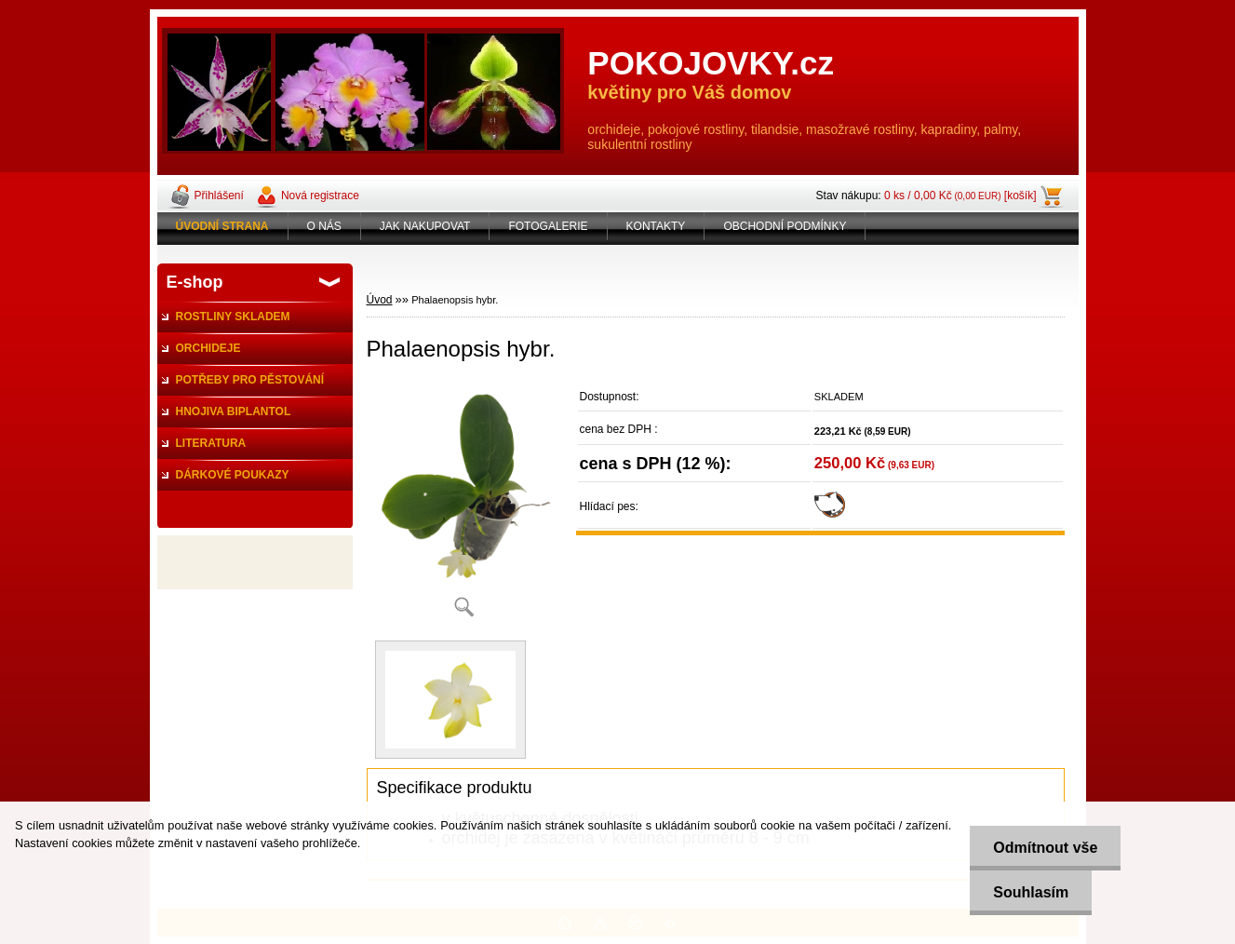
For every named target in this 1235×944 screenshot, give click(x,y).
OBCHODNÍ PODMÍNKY (784, 226)
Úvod (380, 299)
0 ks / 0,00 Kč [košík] (960, 195)
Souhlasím (1030, 892)
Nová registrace (320, 195)
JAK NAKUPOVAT (425, 226)
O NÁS (324, 226)
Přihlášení (219, 195)
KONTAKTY (656, 226)
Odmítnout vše (1045, 848)
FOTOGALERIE (547, 226)
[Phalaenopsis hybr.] (464, 505)
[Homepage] (223, 226)
